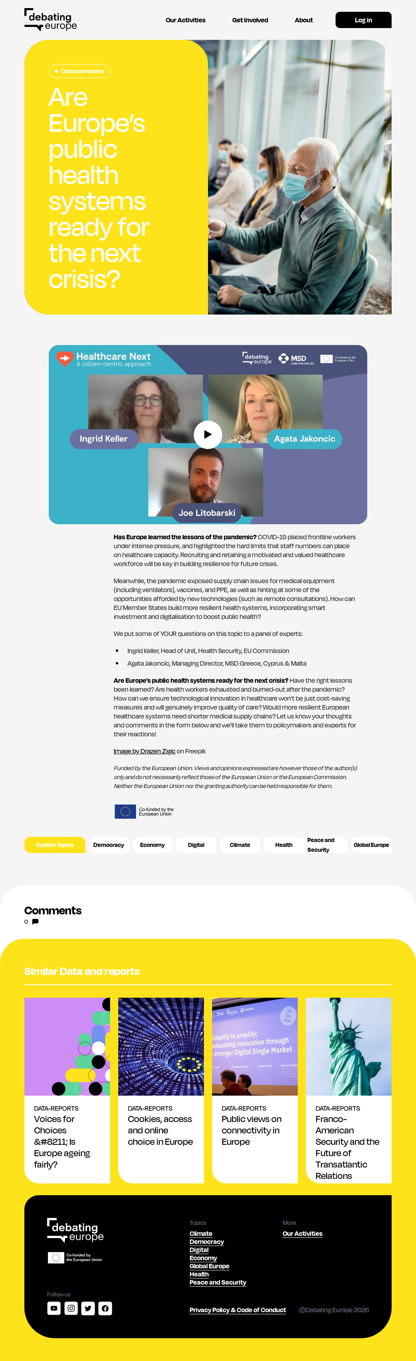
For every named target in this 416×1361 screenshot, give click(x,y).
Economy (152, 844)
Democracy (108, 844)
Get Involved (250, 19)
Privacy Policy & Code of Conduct (238, 1309)
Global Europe (371, 844)
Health (283, 844)
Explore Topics (55, 844)
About (304, 19)
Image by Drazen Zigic (145, 750)
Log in (363, 19)
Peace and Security (321, 845)
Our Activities (186, 19)
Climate (240, 844)
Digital (196, 844)
